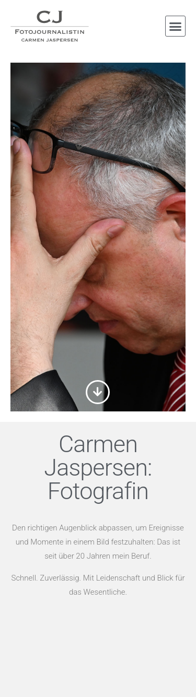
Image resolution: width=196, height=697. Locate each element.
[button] (175, 26)
